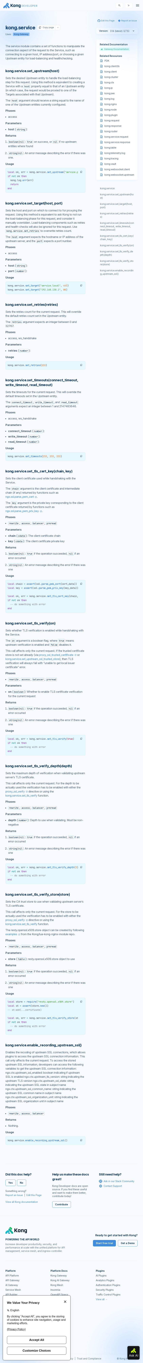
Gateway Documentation (115, 49)
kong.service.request (116, 136)
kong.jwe (109, 93)
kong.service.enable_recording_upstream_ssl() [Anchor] (43, 1045)
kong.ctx (109, 82)
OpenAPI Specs (59, 1294)
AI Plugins (101, 1275)
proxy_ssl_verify (15, 791)
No (21, 1182)
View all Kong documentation (21, 1201)
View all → (102, 1299)
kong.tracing (111, 158)
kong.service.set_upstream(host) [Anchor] (32, 71)
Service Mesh (13, 1289)
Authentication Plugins (108, 1285)
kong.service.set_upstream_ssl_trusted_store (32, 659)
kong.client (110, 71)
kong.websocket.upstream (119, 174)
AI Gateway (11, 1285)
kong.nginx (110, 104)
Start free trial (104, 1243)
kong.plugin (111, 115)
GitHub (54, 1320)
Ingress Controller (60, 1299)
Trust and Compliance (89, 1358)
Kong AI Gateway (60, 1280)
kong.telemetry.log (114, 153)
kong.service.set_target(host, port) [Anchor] (33, 203)
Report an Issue (14, 1195)
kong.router (111, 131)
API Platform (12, 1275)
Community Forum (60, 1315)
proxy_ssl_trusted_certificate (56, 655)
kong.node (110, 109)
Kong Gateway (21, 34)
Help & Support (59, 1339)
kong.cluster (111, 77)
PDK (106, 60)
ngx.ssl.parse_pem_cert (19, 496)
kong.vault (110, 163)
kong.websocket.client (117, 169)
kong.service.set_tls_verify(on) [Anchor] (30, 623)
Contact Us (57, 1344)
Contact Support (110, 1186)
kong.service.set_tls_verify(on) (117, 245)
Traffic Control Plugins (108, 1294)
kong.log (109, 98)
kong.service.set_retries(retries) (117, 215)
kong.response (112, 125)
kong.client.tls (112, 66)
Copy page (46, 27)
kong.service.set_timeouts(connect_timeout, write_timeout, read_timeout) (117, 226)
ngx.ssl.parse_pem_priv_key (22, 511)
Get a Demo (128, 1243)
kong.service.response (117, 142)
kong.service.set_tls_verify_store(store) (117, 262)
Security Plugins (105, 1289)
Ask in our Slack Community (116, 1181)
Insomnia (55, 1289)
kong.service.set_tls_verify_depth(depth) (116, 253)
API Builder (11, 1294)
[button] (81, 172)
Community (57, 1310)
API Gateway (12, 1280)
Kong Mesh (57, 1285)
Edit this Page (34, 1195)
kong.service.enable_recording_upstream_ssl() (117, 272)
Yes (10, 1182)
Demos (54, 1325)
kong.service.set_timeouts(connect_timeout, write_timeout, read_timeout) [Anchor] (41, 382)
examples (11, 934)
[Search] (119, 5)
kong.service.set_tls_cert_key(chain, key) (117, 237)
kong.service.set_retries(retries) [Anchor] (31, 305)
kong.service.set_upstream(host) (117, 196)
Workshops (57, 1334)
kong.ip (108, 87)
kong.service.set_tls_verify (21, 795)
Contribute (61, 1204)
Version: (103, 30)
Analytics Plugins (105, 1280)
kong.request (111, 120)
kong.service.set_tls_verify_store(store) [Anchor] (37, 894)
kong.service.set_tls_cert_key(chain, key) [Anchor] (38, 471)
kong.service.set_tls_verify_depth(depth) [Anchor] (38, 766)
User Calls (56, 1329)
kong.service (107, 188)
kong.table (110, 147)
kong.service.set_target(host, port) (116, 205)
